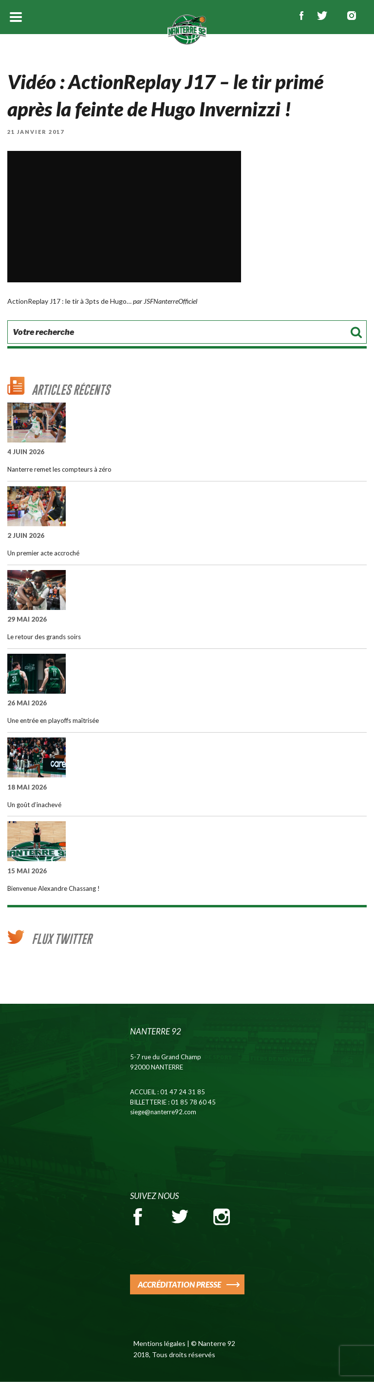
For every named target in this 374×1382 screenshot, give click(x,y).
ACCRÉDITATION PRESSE (179, 1284)
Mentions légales (159, 1343)
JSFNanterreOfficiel (170, 301)
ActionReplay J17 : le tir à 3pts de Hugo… (69, 301)
